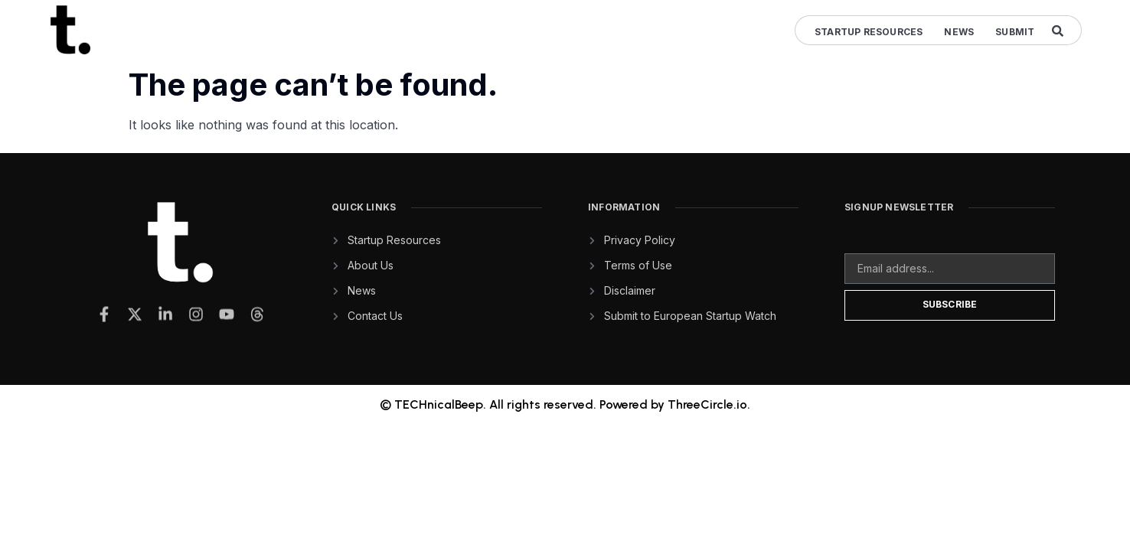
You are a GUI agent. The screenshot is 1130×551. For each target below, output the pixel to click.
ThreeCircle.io (707, 404)
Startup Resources (869, 31)
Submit (1014, 31)
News (959, 31)
